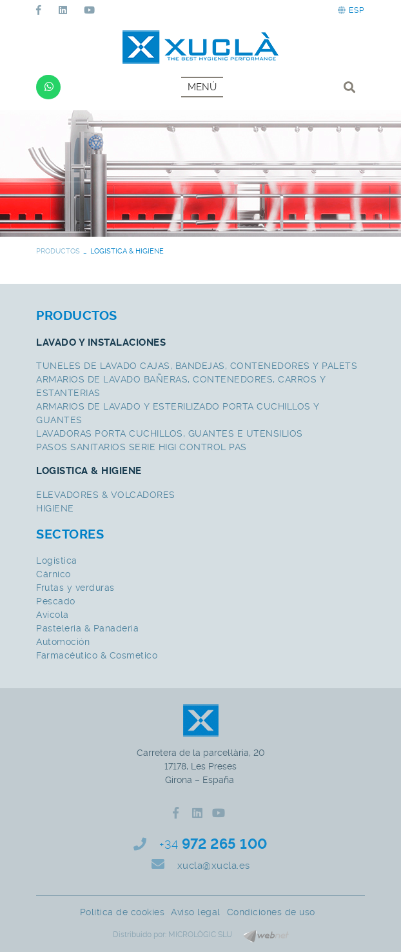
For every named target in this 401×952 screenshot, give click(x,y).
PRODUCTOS (58, 251)
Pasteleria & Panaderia (87, 628)
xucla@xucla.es (213, 865)
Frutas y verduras (75, 587)
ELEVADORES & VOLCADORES (105, 495)
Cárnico (53, 574)
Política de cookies (122, 912)
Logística (56, 560)
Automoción (63, 642)
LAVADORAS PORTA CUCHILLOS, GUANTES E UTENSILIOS (169, 433)
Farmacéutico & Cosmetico (96, 655)
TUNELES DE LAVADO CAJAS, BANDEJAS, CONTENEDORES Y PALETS (196, 366)
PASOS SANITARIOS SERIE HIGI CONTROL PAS (141, 447)
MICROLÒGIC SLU (200, 934)
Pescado (55, 601)
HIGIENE (55, 508)
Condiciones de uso (271, 912)
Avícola (52, 615)
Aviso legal (195, 912)
